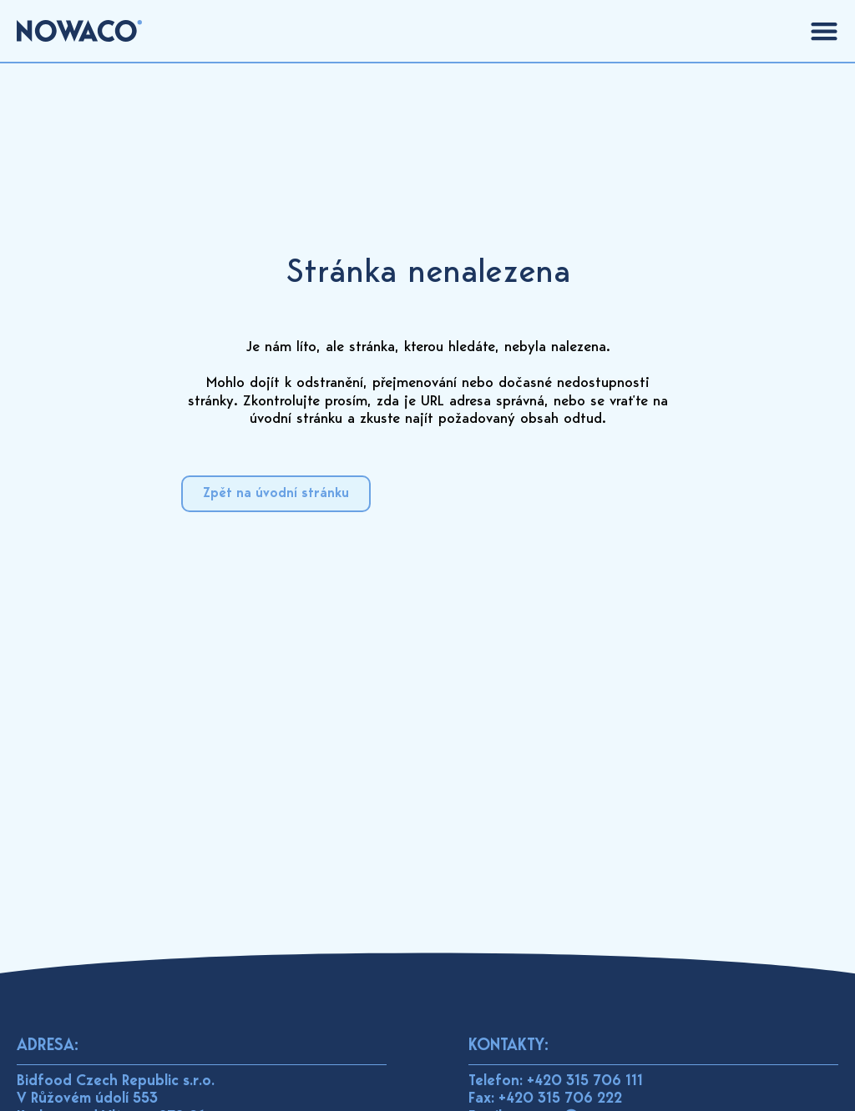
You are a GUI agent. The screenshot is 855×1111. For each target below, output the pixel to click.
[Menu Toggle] (824, 31)
